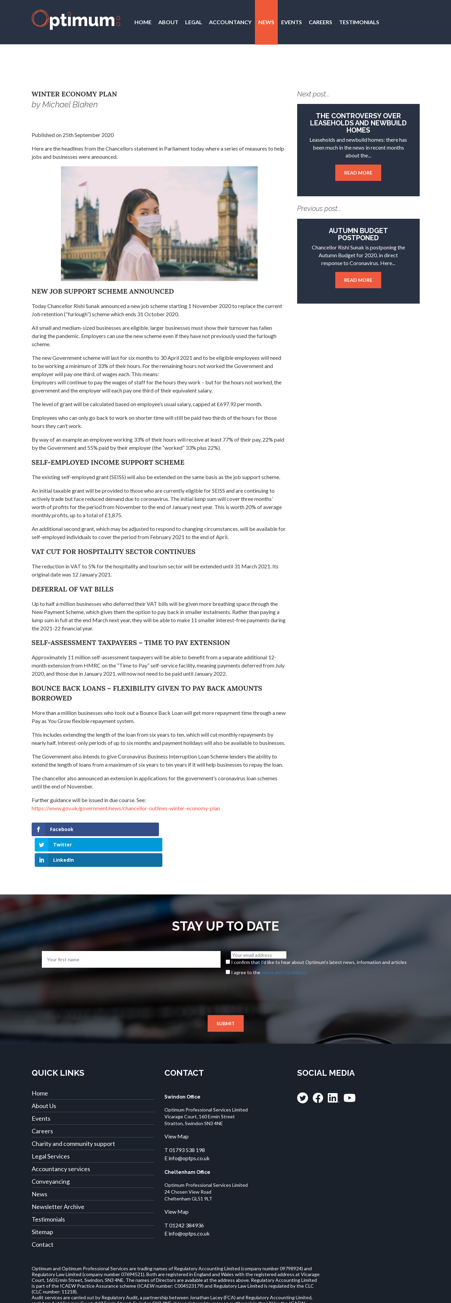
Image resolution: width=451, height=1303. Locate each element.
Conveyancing (51, 1150)
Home (142, 22)
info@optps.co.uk (189, 1127)
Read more (358, 172)
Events (291, 22)
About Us (44, 1075)
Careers (320, 22)
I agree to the (268, 941)
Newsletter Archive (58, 1176)
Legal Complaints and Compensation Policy (205, 1294)
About (168, 22)
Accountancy (230, 22)
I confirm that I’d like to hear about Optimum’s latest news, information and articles (319, 931)
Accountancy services (61, 1138)
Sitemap (42, 1201)
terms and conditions (283, 941)
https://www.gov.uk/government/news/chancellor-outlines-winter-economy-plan (126, 808)
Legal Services (51, 1125)
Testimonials (359, 22)
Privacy (84, 1294)
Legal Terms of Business (125, 1294)
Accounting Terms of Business (291, 1294)
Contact (148, 66)
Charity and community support (73, 1113)
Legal (193, 22)
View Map (176, 1105)
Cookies (340, 1294)
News (266, 22)
